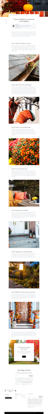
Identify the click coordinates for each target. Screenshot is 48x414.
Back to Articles (14, 15)
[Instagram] (9, 394)
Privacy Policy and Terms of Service (26, 382)
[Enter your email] (22, 375)
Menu (39, 1)
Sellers (16, 1)
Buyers (13, 1)
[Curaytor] (8, 398)
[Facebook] (5, 394)
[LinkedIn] (6, 394)
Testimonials (20, 1)
